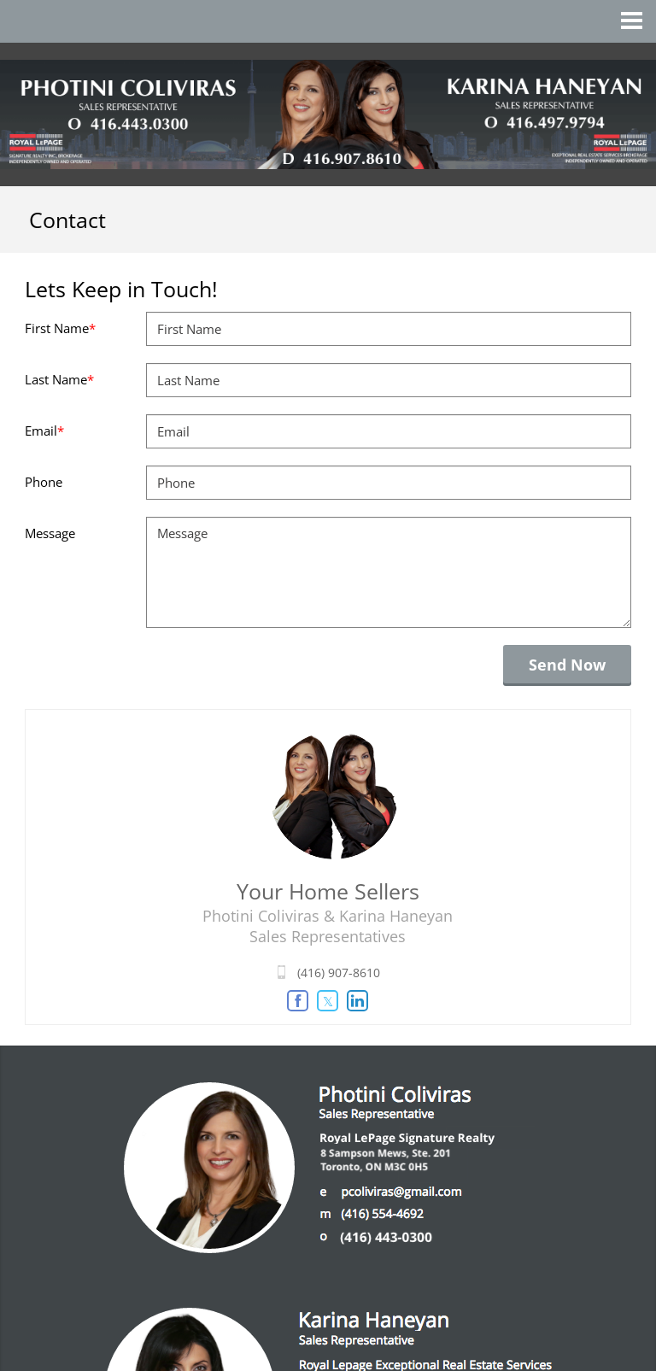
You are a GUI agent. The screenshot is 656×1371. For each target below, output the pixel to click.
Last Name (59, 379)
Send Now (567, 664)
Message (50, 533)
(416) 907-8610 (338, 972)
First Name (60, 328)
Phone (43, 481)
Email (44, 430)
